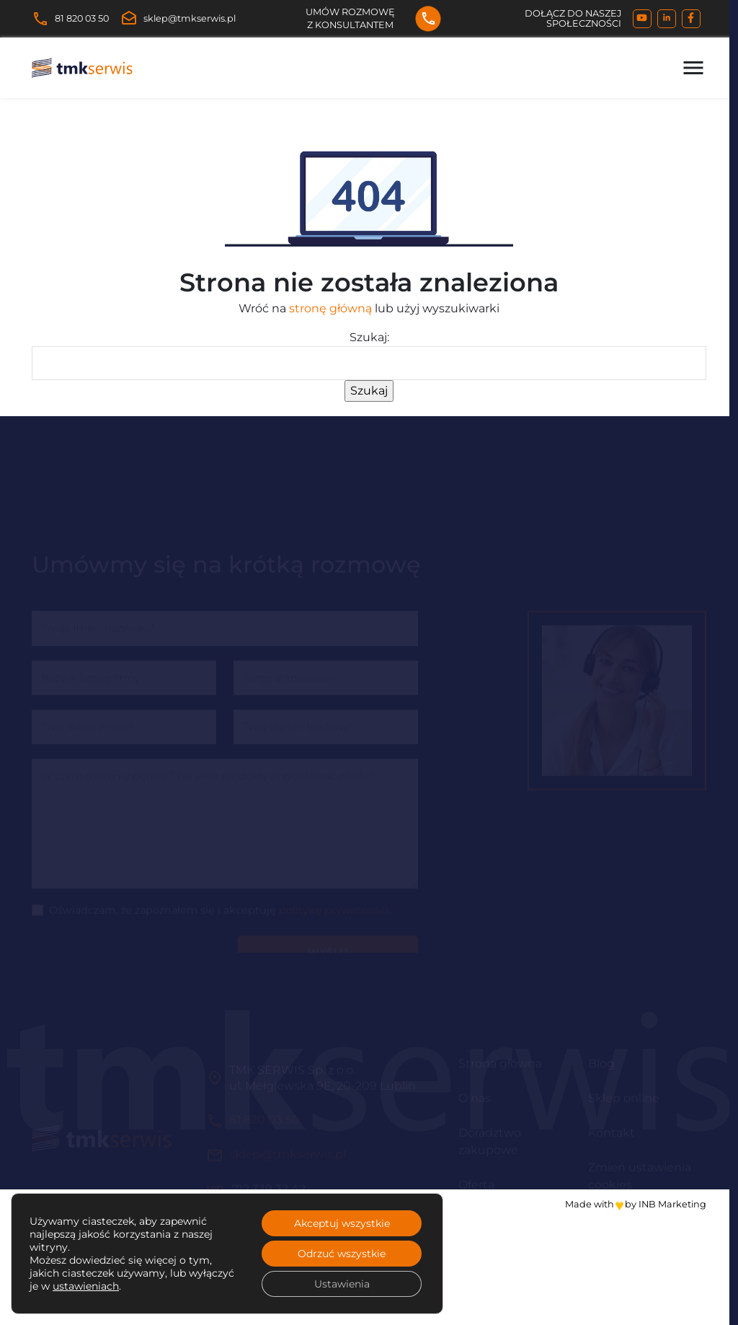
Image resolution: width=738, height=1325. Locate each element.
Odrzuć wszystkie (342, 1253)
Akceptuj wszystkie (342, 1223)
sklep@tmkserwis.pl (178, 18)
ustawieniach (86, 1286)
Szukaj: (369, 337)
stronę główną (330, 308)
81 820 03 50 (70, 18)
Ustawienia (342, 1283)
